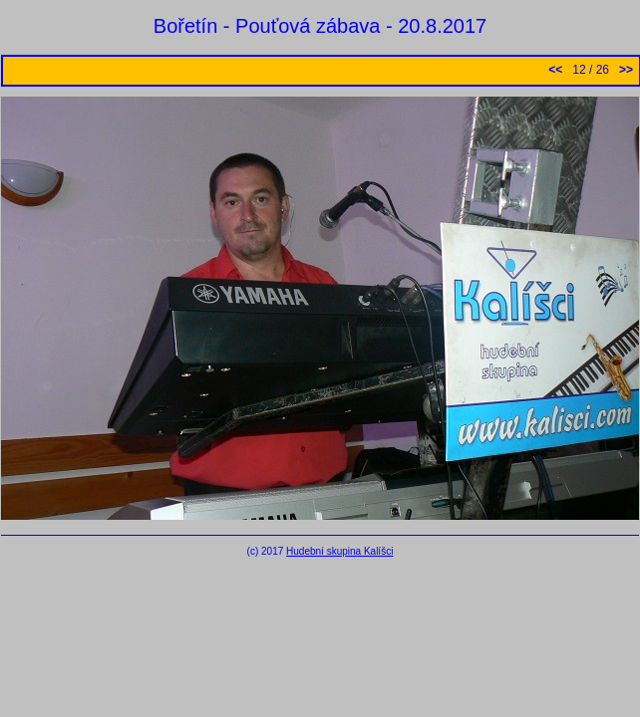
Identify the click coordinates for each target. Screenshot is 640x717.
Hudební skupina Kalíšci (339, 551)
